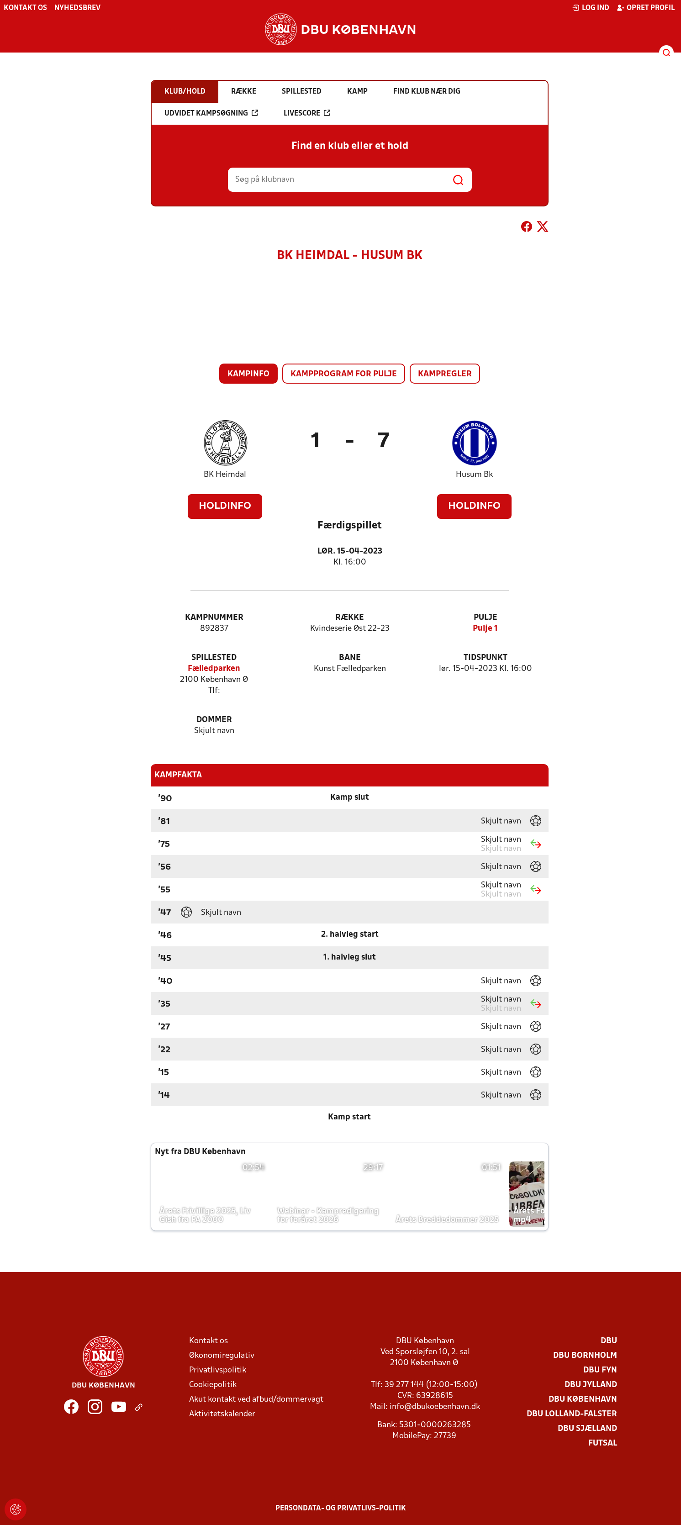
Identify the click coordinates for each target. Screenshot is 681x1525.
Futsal (602, 1443)
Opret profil (646, 8)
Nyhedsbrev (77, 8)
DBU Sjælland (587, 1429)
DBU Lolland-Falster (572, 1414)
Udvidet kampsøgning (211, 113)
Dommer (214, 720)
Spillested (214, 658)
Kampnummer (214, 618)
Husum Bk (474, 475)
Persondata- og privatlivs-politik (340, 1508)
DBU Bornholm (585, 1356)
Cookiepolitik (213, 1385)
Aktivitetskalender (222, 1414)
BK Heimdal (225, 475)
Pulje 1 (485, 629)
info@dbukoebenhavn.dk (435, 1407)
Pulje (485, 618)
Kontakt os (25, 8)
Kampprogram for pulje (343, 374)
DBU (609, 1341)
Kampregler (445, 374)
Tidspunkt (485, 658)
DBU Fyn (600, 1370)
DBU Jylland (591, 1385)
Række (349, 618)
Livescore (307, 113)
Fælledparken (214, 669)
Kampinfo (248, 374)
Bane (350, 658)
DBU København (583, 1400)
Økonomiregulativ (221, 1356)
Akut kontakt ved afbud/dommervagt (256, 1400)
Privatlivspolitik (217, 1370)
